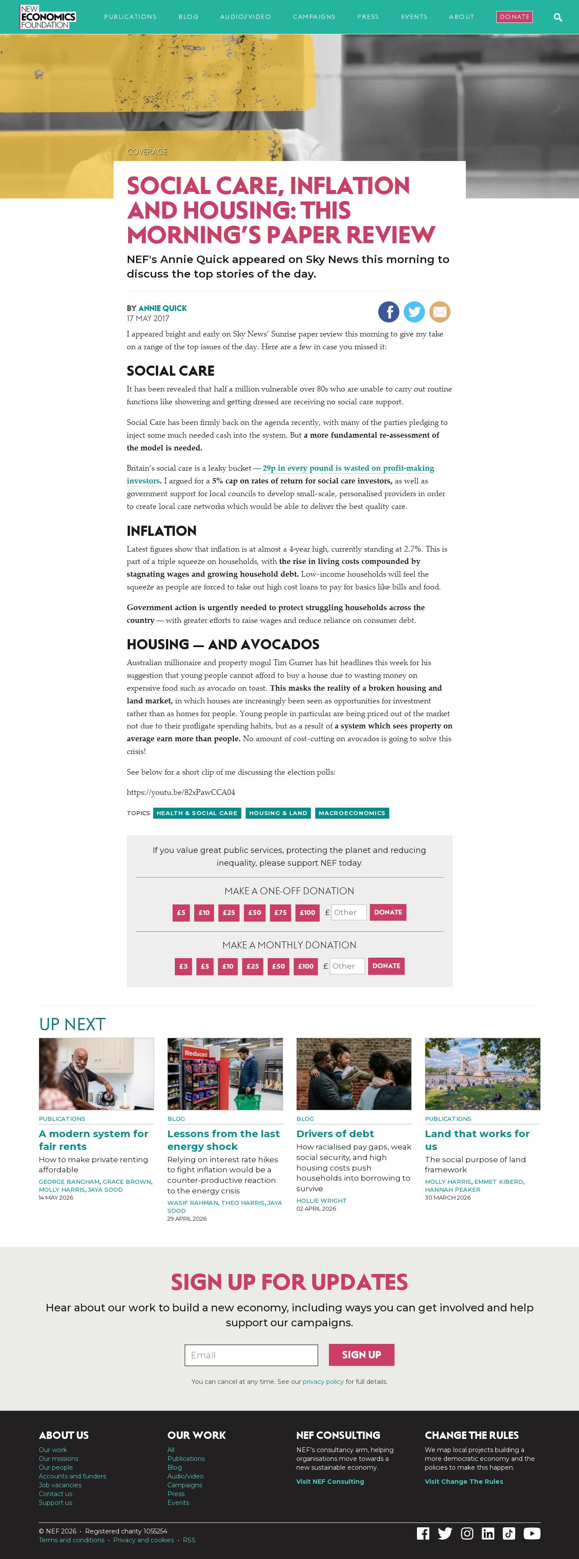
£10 (204, 912)
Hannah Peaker (452, 1189)
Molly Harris (62, 1189)
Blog (188, 16)
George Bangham (69, 1181)
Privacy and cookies (143, 1540)
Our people (56, 1467)
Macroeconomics (352, 812)
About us (64, 1435)
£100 (307, 912)
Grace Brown (127, 1181)
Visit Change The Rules (464, 1482)
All (170, 1450)
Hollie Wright (321, 1200)
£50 (254, 912)
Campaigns (314, 16)
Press (368, 16)
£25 (229, 912)
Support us (55, 1503)
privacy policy (323, 1382)
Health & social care (197, 812)
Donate (515, 16)
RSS (189, 1540)
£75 (280, 912)
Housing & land (278, 812)
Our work (53, 1450)
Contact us (55, 1494)
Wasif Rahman (192, 1202)
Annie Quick (162, 308)
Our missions (58, 1459)
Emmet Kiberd (498, 1181)
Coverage (147, 151)
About (462, 16)
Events (414, 16)
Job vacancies (60, 1485)
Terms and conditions (71, 1540)
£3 (183, 966)
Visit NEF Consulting (330, 1482)
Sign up (361, 1355)
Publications (130, 16)
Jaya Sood (105, 1189)
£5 (181, 912)
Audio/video (246, 16)
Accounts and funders (72, 1476)
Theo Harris (243, 1202)
